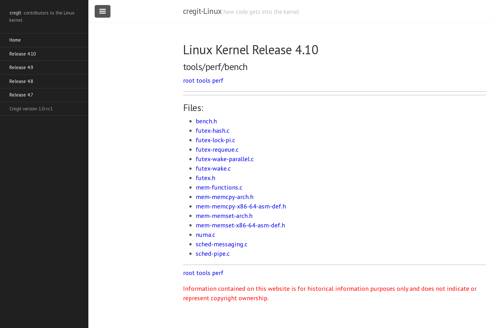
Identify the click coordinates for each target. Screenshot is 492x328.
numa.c (205, 235)
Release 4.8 (21, 81)
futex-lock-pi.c (215, 140)
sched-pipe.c (213, 253)
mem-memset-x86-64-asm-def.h (240, 225)
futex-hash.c (212, 130)
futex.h (205, 178)
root (189, 80)
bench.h (206, 121)
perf (217, 80)
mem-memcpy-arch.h (224, 197)
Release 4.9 (21, 67)
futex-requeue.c (217, 149)
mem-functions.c (219, 187)
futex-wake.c (213, 168)
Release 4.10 (22, 54)
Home (15, 40)
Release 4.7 (21, 95)
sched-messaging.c (221, 244)
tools (203, 80)
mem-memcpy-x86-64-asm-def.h (241, 206)
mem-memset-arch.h (224, 216)
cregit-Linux (202, 11)
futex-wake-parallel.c (225, 159)
